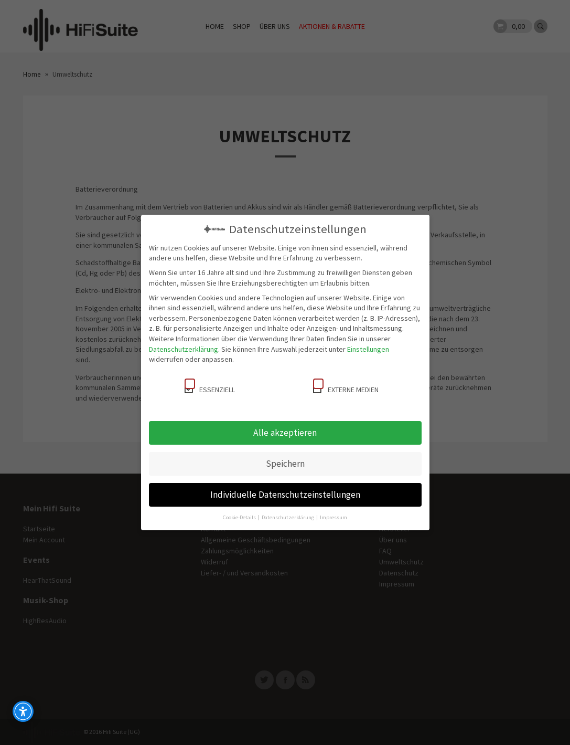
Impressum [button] (333, 517)
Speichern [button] (285, 463)
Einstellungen (368, 349)
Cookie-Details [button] (240, 517)
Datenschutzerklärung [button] (288, 517)
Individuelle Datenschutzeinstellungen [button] (285, 494)
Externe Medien (346, 386)
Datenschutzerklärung (183, 349)
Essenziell (210, 386)
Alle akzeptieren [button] (285, 432)
